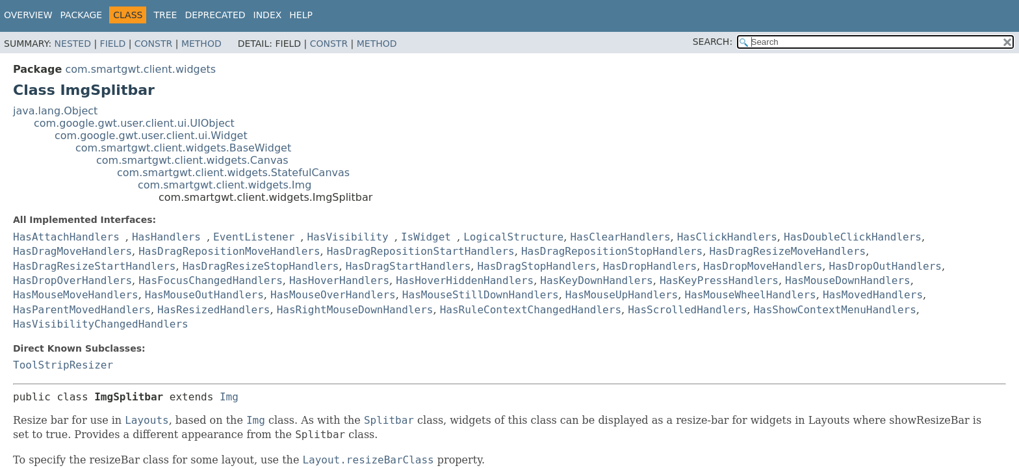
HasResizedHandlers (213, 310)
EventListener (253, 237)
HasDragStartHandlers (408, 266)
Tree (165, 15)
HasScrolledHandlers (687, 310)
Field (113, 43)
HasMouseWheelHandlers (750, 295)
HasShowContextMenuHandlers (834, 310)
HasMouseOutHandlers (204, 295)
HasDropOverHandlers (72, 280)
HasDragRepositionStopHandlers (612, 251)
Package (81, 15)
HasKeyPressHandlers (719, 280)
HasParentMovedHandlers (82, 310)
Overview (28, 15)
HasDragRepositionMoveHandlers (229, 251)
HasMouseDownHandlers (847, 280)
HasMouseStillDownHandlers (480, 295)
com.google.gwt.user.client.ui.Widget (151, 135)
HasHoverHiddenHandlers (465, 280)
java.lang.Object (55, 111)
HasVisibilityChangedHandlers (100, 324)
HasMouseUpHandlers (621, 295)
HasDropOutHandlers (885, 266)
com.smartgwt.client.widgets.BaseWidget (183, 148)
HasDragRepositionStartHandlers (421, 251)
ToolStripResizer (63, 365)
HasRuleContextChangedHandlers (530, 310)
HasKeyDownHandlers (596, 280)
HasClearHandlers (620, 237)
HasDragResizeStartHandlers (94, 266)
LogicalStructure (513, 237)
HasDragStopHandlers (536, 266)
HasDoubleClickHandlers (853, 237)
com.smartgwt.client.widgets (140, 69)
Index (267, 15)
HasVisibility (347, 237)
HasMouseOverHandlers (333, 295)
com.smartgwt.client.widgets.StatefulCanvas (233, 172)
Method (201, 43)
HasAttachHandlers (66, 237)
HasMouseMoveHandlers (75, 295)
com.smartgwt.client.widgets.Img (224, 185)
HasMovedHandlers (873, 295)
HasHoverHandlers (339, 280)
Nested (73, 43)
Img (229, 397)
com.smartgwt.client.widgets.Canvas (192, 160)
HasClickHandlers (727, 237)
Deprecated (215, 15)
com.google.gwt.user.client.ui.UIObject (134, 123)
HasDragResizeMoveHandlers (787, 251)
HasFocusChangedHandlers (210, 280)
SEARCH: (712, 41)
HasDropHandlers (650, 266)
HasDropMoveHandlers (762, 266)
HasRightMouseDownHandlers (355, 310)
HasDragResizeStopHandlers (261, 266)
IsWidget (426, 237)
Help (301, 15)
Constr (153, 43)
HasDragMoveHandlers (72, 251)
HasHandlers (166, 237)
